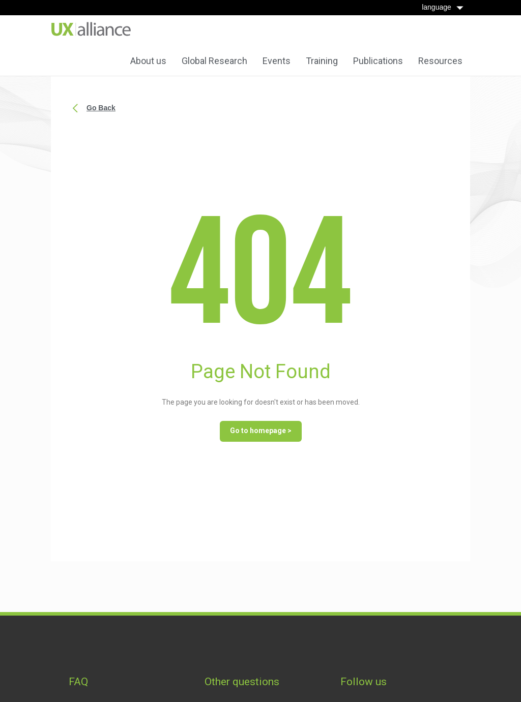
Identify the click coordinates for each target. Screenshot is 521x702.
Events (277, 61)
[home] (91, 29)
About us (148, 61)
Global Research (214, 61)
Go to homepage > (261, 430)
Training (322, 61)
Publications (378, 61)
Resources (440, 61)
